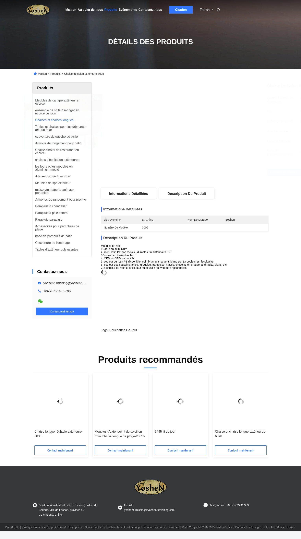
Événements (127, 9)
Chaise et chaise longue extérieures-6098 (240, 434)
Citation (181, 9)
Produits (110, 9)
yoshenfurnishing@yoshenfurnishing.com (72, 283)
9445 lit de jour (165, 431)
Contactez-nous (150, 9)
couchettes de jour (123, 330)
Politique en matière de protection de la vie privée (52, 527)
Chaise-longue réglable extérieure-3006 (58, 434)
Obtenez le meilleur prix (211, 172)
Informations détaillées (128, 194)
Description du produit (186, 194)
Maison (71, 9)
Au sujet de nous (90, 9)
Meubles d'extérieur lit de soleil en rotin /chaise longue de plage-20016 (120, 434)
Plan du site (12, 527)
